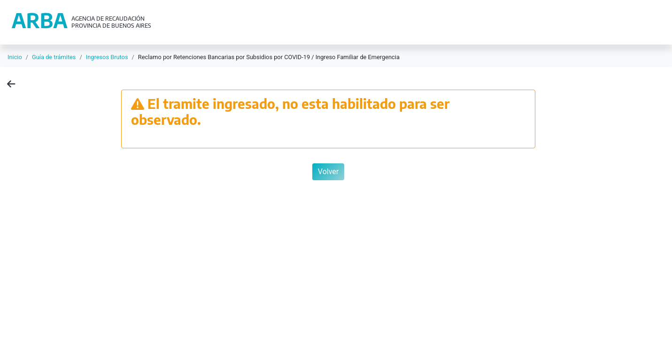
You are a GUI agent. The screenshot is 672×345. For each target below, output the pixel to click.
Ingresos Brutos (107, 57)
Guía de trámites (54, 57)
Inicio (15, 57)
